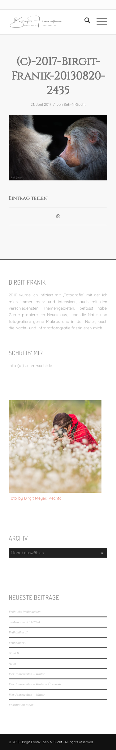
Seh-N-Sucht (75, 104)
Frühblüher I (17, 643)
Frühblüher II (18, 632)
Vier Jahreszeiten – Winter (27, 674)
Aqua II (14, 653)
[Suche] (84, 22)
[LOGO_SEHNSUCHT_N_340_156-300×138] (48, 22)
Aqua (12, 663)
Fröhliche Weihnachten (25, 611)
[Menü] (98, 22)
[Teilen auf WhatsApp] (58, 216)
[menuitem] (84, 22)
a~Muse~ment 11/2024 (24, 622)
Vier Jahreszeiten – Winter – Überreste (35, 684)
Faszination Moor (21, 705)
